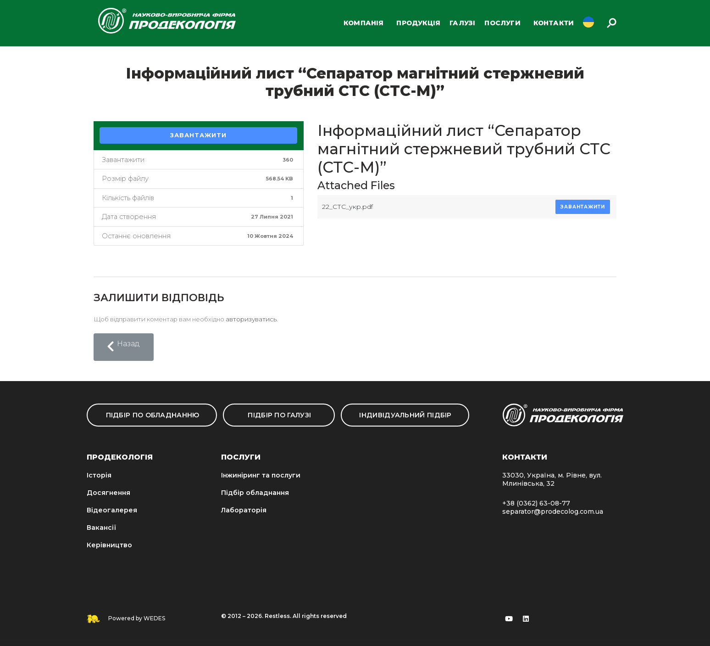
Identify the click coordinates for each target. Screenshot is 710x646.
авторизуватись (251, 319)
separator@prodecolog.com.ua (552, 511)
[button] (124, 347)
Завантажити (198, 135)
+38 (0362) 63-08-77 (536, 503)
